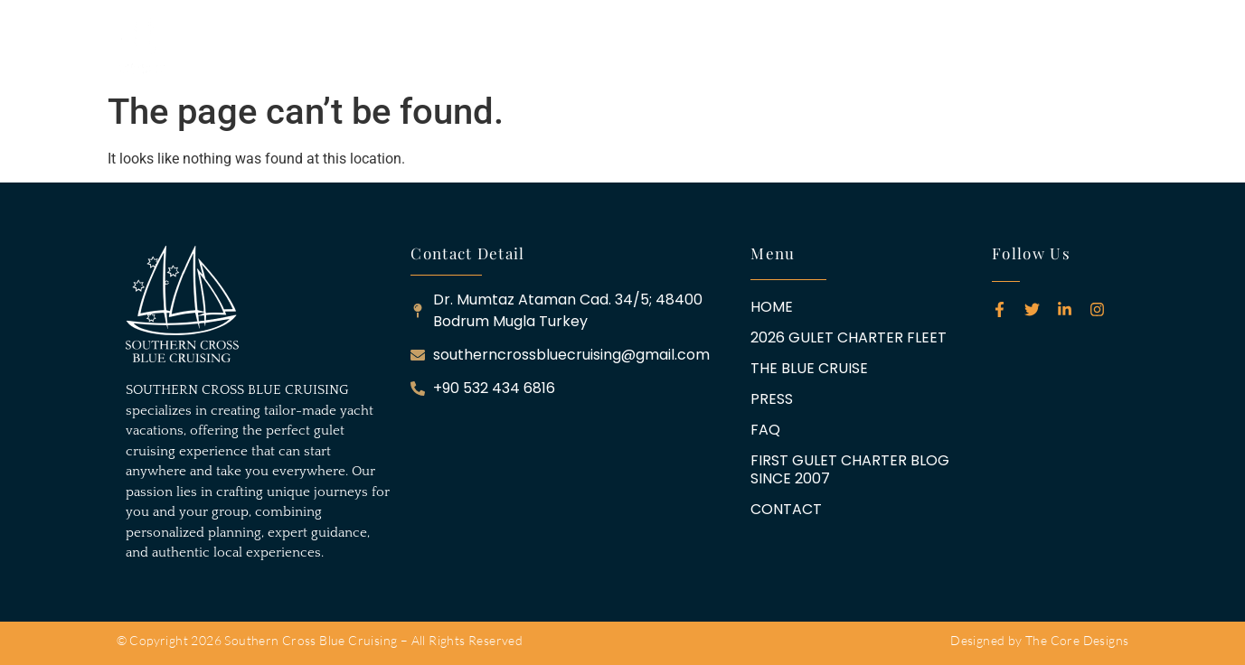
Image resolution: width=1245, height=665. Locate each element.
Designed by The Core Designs (1039, 640)
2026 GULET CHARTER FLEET (389, 45)
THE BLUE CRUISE (555, 45)
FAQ (697, 45)
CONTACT (1039, 45)
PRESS (648, 45)
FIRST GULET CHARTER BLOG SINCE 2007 (859, 45)
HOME (260, 45)
